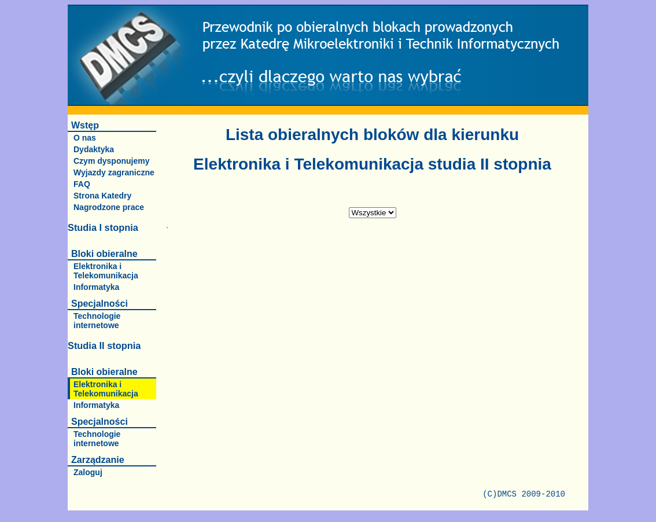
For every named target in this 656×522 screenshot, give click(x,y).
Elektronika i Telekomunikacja (105, 271)
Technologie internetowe (96, 320)
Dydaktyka (93, 149)
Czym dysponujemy (111, 161)
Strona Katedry (102, 195)
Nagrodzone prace (108, 207)
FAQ (81, 184)
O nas (84, 137)
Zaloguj (87, 472)
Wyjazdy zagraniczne (113, 172)
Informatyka (96, 287)
